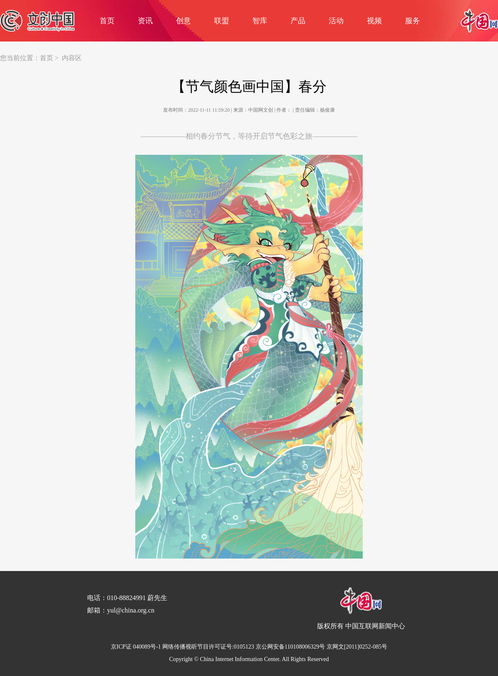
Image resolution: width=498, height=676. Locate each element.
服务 (412, 21)
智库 (259, 21)
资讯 (145, 21)
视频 (374, 21)
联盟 (221, 21)
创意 (183, 21)
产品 (297, 21)
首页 (107, 21)
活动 (336, 21)
